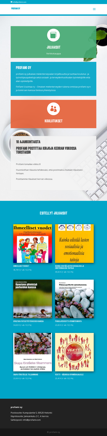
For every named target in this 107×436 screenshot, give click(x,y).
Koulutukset (53, 121)
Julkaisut (53, 47)
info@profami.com (32, 419)
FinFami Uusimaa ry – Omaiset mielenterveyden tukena (42, 86)
